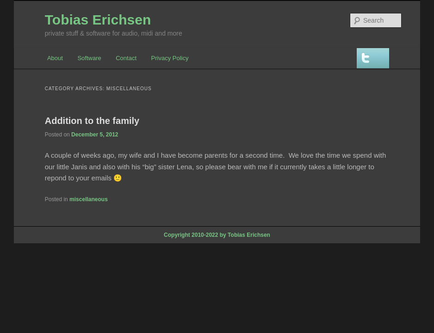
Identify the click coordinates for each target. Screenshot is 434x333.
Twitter (373, 58)
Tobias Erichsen (98, 19)
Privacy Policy (170, 58)
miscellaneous (88, 199)
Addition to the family (92, 121)
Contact (126, 58)
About (55, 58)
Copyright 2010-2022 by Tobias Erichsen (217, 235)
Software (89, 58)
